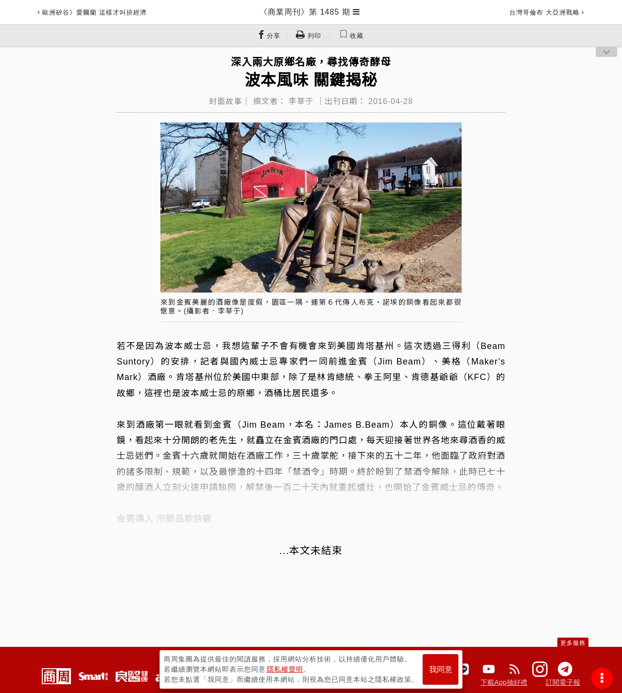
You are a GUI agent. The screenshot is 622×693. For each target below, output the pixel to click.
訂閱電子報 (563, 682)
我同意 (440, 669)
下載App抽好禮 (504, 682)
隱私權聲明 (285, 669)
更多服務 (573, 643)
